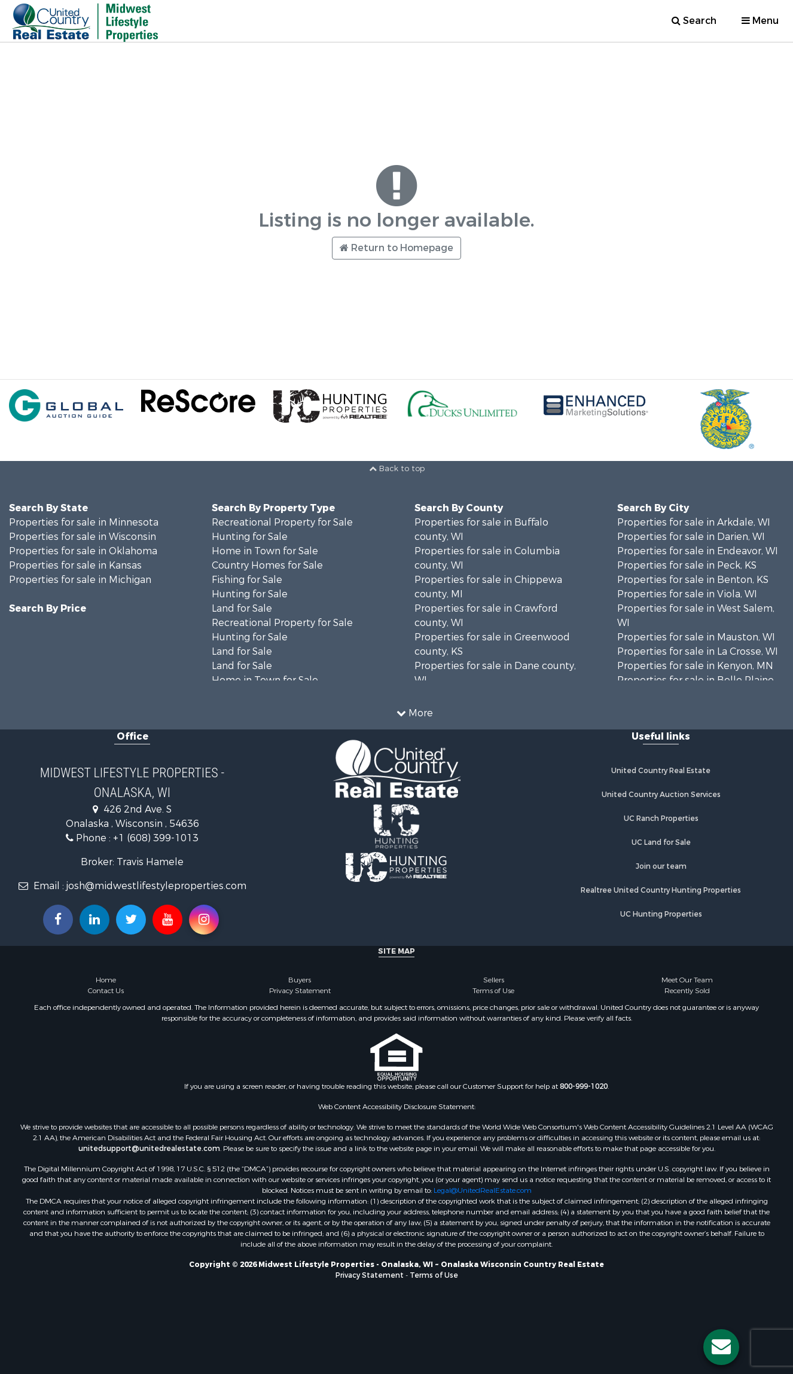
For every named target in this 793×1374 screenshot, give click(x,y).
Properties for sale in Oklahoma (83, 551)
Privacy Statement (300, 991)
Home (106, 980)
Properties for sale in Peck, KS (687, 565)
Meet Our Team (687, 980)
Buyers (299, 980)
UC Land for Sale (661, 842)
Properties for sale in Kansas (75, 565)
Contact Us (106, 991)
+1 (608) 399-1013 (156, 838)
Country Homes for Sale (267, 565)
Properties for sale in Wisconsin (82, 536)
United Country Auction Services (661, 794)
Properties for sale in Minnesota (83, 522)
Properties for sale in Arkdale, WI (693, 522)
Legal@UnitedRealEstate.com (483, 1190)
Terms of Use (493, 991)
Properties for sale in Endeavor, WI (697, 551)
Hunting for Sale (250, 536)
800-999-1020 (584, 1086)
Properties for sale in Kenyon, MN (695, 665)
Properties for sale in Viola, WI (687, 594)
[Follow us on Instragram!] (204, 920)
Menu (760, 20)
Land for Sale (242, 608)
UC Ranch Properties (661, 818)
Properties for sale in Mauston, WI (696, 637)
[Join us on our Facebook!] (58, 920)
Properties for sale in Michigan (80, 579)
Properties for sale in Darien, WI (691, 536)
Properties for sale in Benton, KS (692, 579)
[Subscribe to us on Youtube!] (167, 920)
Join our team (661, 866)
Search (694, 20)
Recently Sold (687, 991)
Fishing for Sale (247, 579)
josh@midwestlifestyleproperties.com (156, 886)
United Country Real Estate (660, 770)
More (414, 713)
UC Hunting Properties (661, 914)
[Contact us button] (721, 1347)
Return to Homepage (396, 248)
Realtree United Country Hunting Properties (661, 890)
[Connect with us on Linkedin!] (94, 920)
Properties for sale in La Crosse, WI (697, 651)
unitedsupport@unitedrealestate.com (149, 1148)
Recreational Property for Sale (282, 522)
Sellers (493, 980)
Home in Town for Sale (265, 551)
